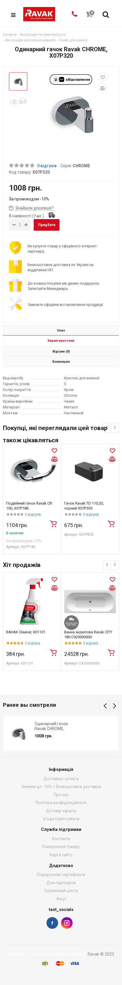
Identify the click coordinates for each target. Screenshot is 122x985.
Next (114, 706)
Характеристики (61, 341)
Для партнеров (61, 883)
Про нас (61, 794)
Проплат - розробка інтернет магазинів (47, 954)
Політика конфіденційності (61, 803)
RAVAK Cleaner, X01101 (25, 632)
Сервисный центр (61, 891)
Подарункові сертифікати (61, 875)
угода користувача (61, 819)
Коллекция (61, 362)
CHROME (81, 165)
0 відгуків (47, 165)
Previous (105, 706)
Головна (10, 35)
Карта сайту (61, 854)
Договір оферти (61, 810)
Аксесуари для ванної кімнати (30, 40)
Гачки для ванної (73, 40)
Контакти (61, 839)
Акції (61, 898)
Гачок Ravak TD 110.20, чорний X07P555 (84, 506)
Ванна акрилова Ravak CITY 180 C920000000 (88, 634)
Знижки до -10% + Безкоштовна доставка (61, 787)
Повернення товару (61, 847)
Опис (61, 331)
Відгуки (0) (61, 352)
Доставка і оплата (61, 779)
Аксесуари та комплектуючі (43, 35)
